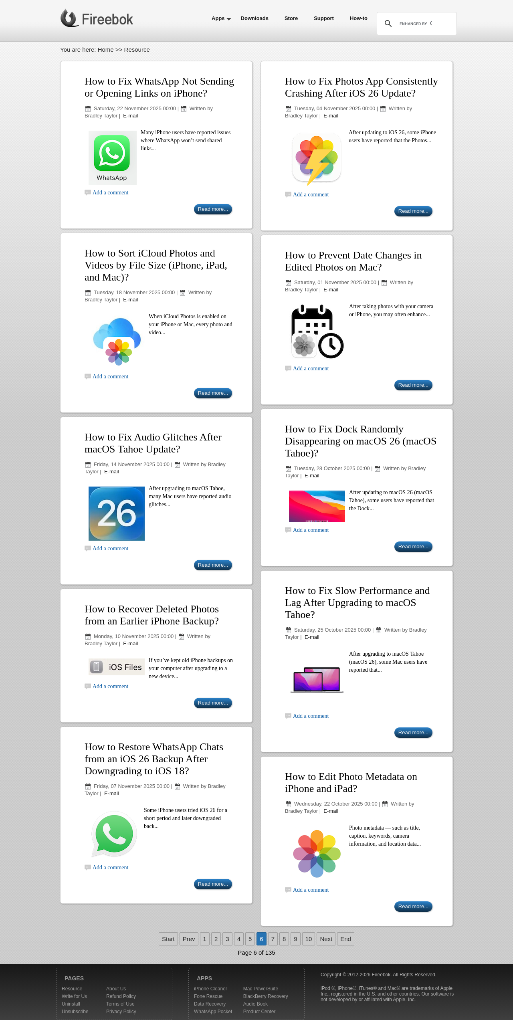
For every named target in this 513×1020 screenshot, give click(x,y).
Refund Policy (121, 996)
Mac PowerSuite (260, 989)
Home (106, 49)
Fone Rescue (208, 996)
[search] (416, 23)
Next (326, 938)
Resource (72, 989)
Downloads (255, 18)
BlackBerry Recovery (265, 996)
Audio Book (255, 1004)
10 (308, 938)
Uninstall (71, 1004)
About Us (116, 989)
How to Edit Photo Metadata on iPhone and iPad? (351, 782)
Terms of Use (120, 1004)
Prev (189, 938)
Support (324, 18)
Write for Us (74, 996)
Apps (218, 18)
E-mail (130, 116)
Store (291, 18)
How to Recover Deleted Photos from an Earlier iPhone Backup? (152, 615)
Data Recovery (210, 1004)
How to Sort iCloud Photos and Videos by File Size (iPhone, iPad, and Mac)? (156, 265)
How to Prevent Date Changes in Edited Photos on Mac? (353, 261)
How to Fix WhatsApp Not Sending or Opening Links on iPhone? (159, 87)
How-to (359, 18)
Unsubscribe (75, 1011)
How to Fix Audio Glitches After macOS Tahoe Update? (153, 443)
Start (168, 938)
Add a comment (110, 193)
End (345, 938)
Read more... (213, 209)
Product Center (259, 1011)
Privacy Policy (121, 1011)
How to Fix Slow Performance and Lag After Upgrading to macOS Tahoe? (357, 602)
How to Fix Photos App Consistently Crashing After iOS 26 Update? (361, 87)
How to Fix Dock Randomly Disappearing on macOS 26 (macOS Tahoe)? (360, 441)
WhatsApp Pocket (213, 1011)
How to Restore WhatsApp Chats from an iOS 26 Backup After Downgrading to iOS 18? (154, 759)
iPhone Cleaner (210, 989)
